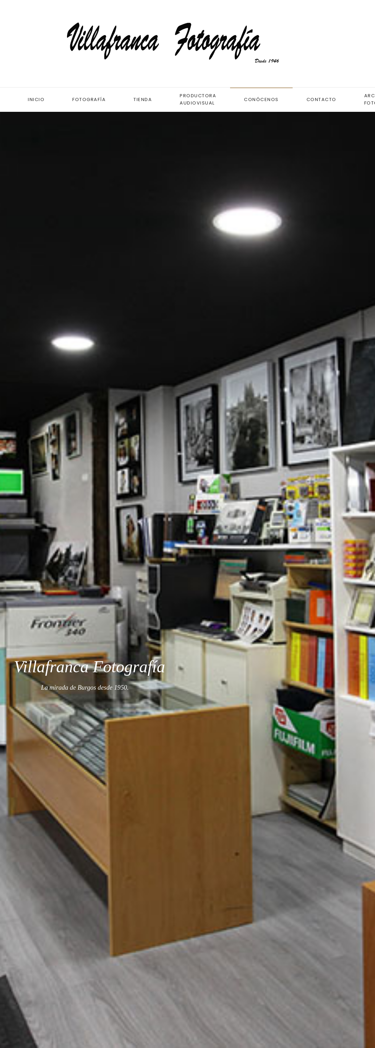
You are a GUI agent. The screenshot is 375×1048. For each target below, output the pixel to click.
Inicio (36, 99)
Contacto (321, 99)
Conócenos (261, 99)
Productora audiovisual (198, 99)
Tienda (142, 99)
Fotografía (89, 99)
